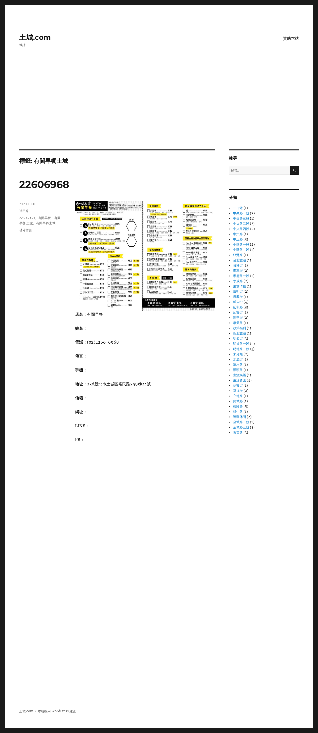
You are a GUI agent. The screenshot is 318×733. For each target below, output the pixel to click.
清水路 (238, 365)
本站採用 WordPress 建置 (57, 711)
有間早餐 (44, 218)
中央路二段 (241, 224)
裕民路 (24, 211)
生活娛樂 (239, 375)
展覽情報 (239, 286)
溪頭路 (238, 370)
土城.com (35, 37)
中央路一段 (241, 213)
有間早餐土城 (45, 223)
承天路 (238, 323)
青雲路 (238, 432)
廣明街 (238, 291)
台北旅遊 (239, 260)
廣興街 (238, 297)
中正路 (238, 239)
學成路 (238, 281)
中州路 (238, 234)
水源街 (238, 359)
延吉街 (238, 302)
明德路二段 (241, 349)
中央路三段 (241, 218)
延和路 (238, 307)
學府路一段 (241, 276)
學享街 (238, 271)
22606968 (44, 184)
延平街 (238, 318)
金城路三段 (241, 427)
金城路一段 (241, 422)
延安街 (238, 312)
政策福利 (239, 328)
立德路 (238, 396)
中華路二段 (241, 250)
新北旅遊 (239, 333)
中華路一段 (241, 244)
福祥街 (238, 391)
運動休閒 (239, 417)
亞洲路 (238, 255)
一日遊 (238, 208)
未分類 (238, 354)
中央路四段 (241, 229)
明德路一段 (241, 344)
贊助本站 (291, 38)
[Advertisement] (159, 112)
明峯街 (238, 338)
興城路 (238, 401)
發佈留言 (25, 230)
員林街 (238, 265)
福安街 (238, 385)
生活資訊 (239, 380)
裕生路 (238, 412)
